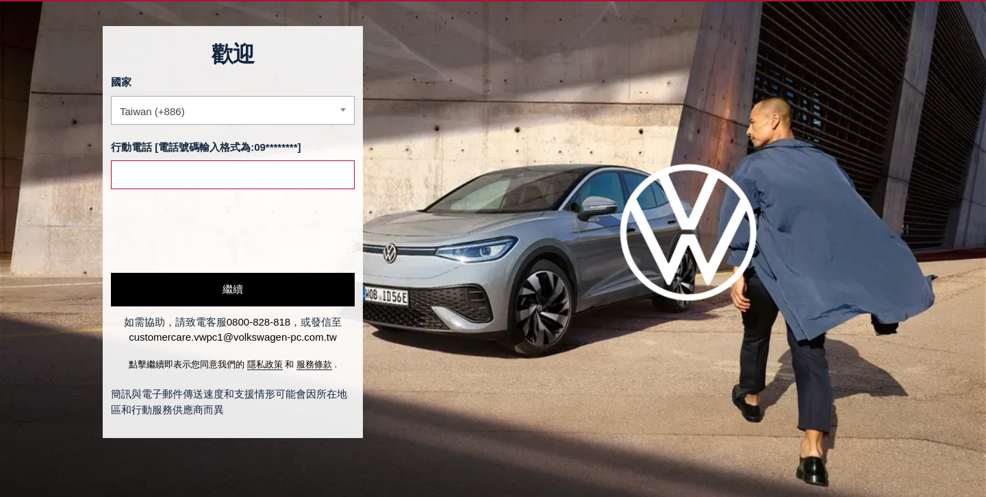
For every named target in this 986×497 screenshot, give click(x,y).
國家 (121, 82)
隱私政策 (265, 364)
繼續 (233, 289)
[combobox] (233, 110)
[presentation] (215, 231)
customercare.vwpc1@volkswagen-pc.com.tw (233, 337)
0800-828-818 (258, 322)
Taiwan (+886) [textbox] (152, 111)
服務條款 (314, 364)
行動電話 (131, 147)
